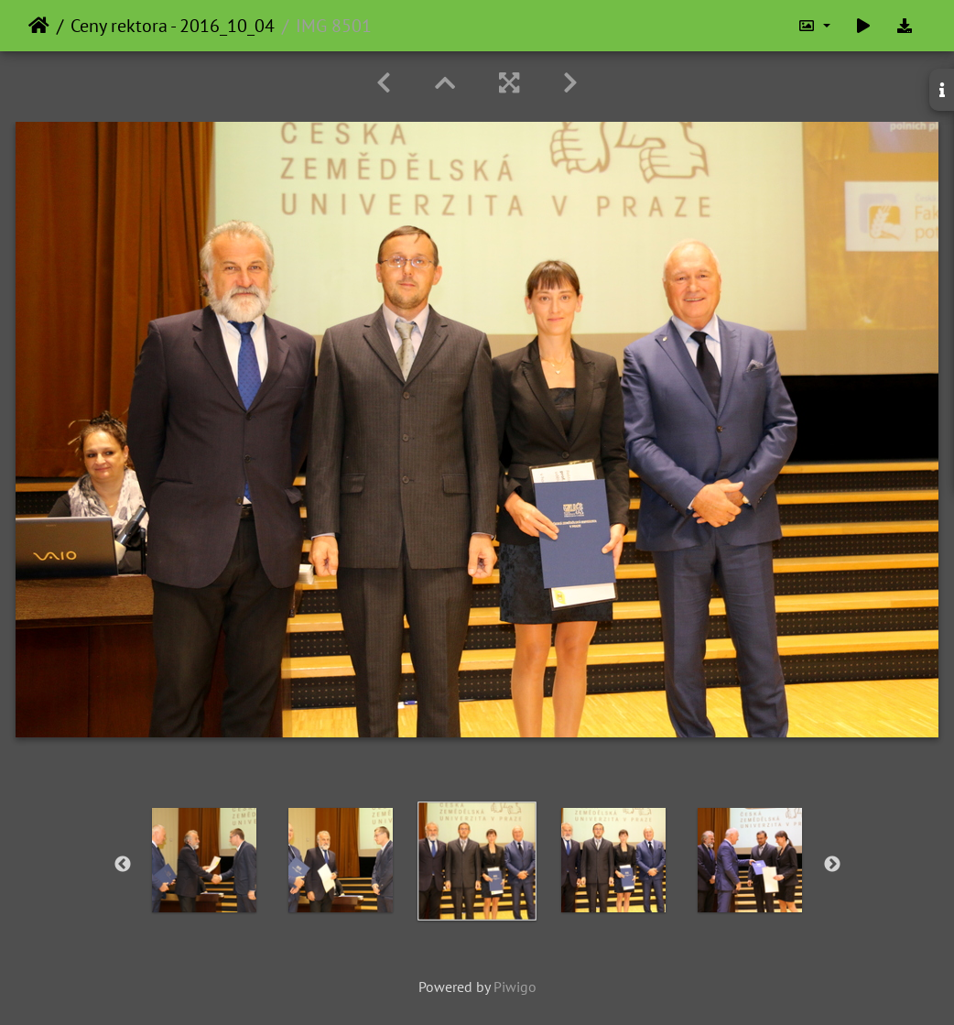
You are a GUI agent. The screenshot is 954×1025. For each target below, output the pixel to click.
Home (38, 25)
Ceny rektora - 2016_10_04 (172, 26)
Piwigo (515, 986)
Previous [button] (123, 865)
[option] (204, 860)
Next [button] (832, 865)
